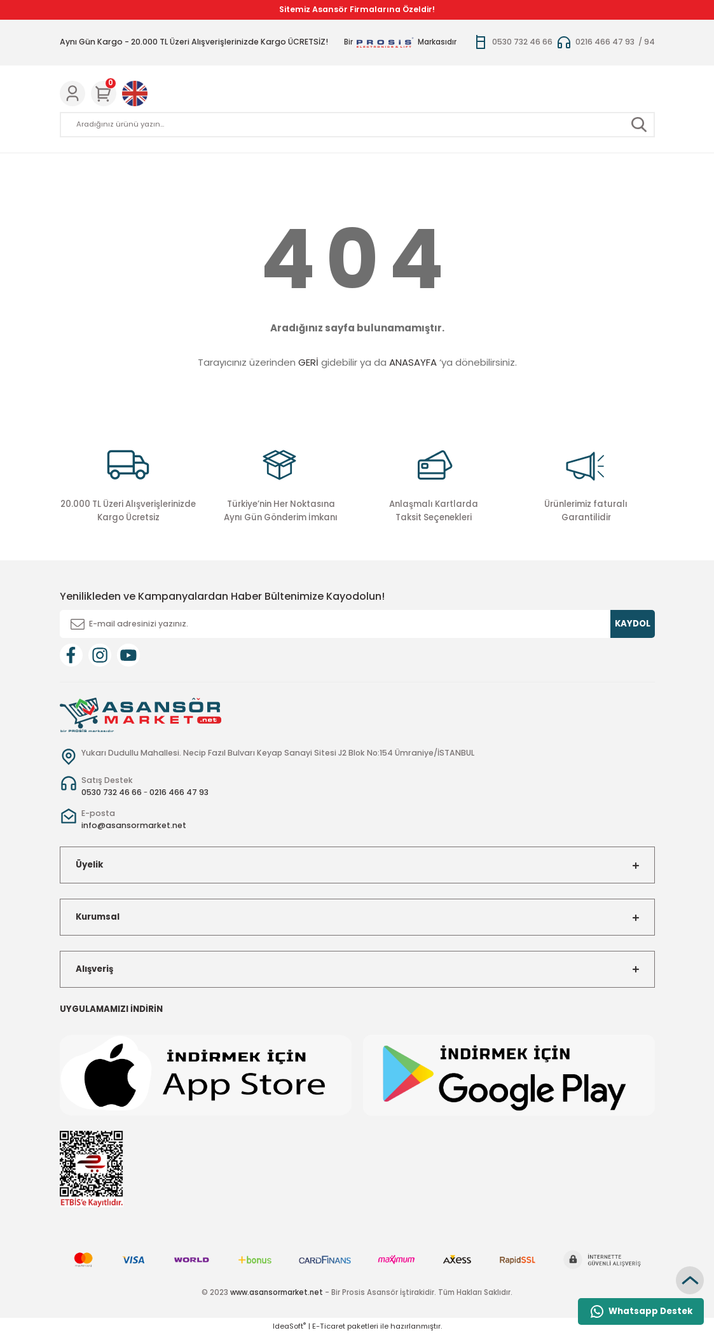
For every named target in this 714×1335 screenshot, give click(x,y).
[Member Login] (72, 93)
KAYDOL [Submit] (632, 624)
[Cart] (103, 93)
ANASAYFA (413, 362)
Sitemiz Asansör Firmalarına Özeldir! (357, 9)
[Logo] (140, 714)
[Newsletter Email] (357, 624)
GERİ (308, 362)
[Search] (357, 124)
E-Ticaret (328, 1326)
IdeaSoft (289, 1326)
